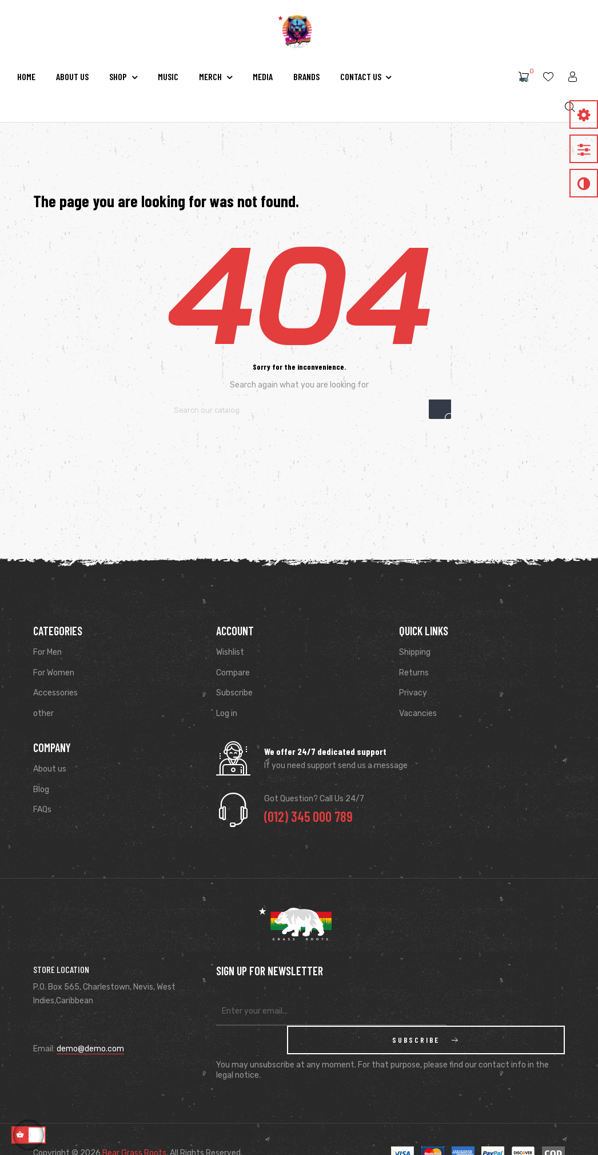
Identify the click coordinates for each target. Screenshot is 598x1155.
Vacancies (418, 713)
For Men (47, 652)
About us (49, 769)
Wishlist (230, 652)
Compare (233, 673)
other (43, 713)
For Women (53, 673)
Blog (41, 789)
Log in (226, 713)
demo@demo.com (90, 1049)
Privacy (413, 693)
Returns (414, 673)
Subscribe (234, 693)
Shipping (414, 652)
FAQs (42, 809)
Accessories (55, 693)
